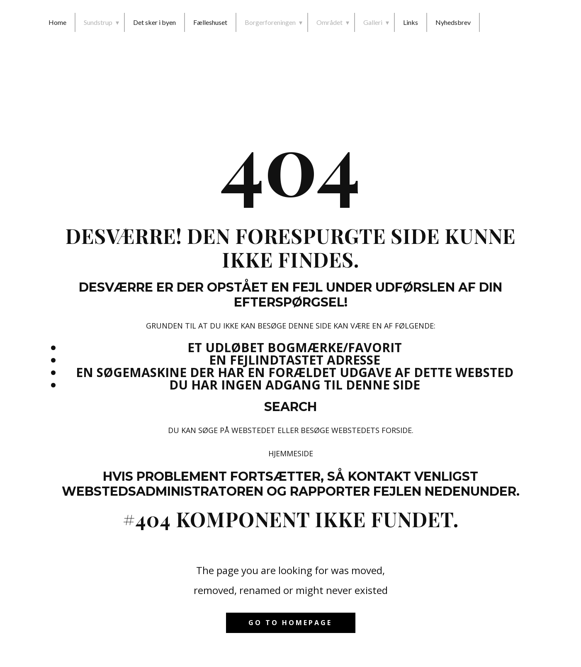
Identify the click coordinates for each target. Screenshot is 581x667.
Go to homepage (290, 622)
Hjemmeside (290, 453)
